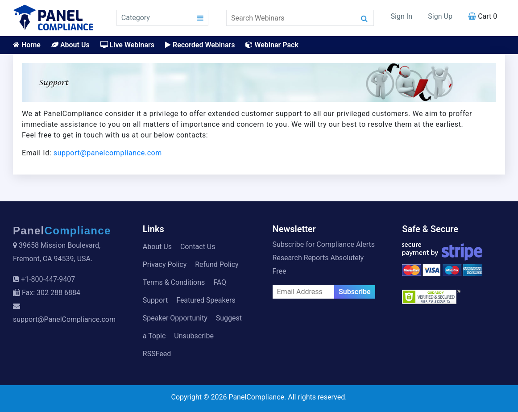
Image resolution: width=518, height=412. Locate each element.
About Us (70, 45)
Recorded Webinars (200, 45)
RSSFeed (157, 354)
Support (155, 300)
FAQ (219, 282)
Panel (62, 231)
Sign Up (440, 16)
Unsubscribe (194, 336)
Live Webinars (127, 45)
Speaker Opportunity (175, 318)
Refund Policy (216, 264)
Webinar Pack (271, 45)
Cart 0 (482, 16)
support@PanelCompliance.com (64, 319)
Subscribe (355, 291)
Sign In (401, 16)
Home (27, 45)
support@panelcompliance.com (108, 153)
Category (135, 17)
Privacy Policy (165, 264)
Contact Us (197, 246)
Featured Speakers (205, 300)
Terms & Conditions (174, 282)
